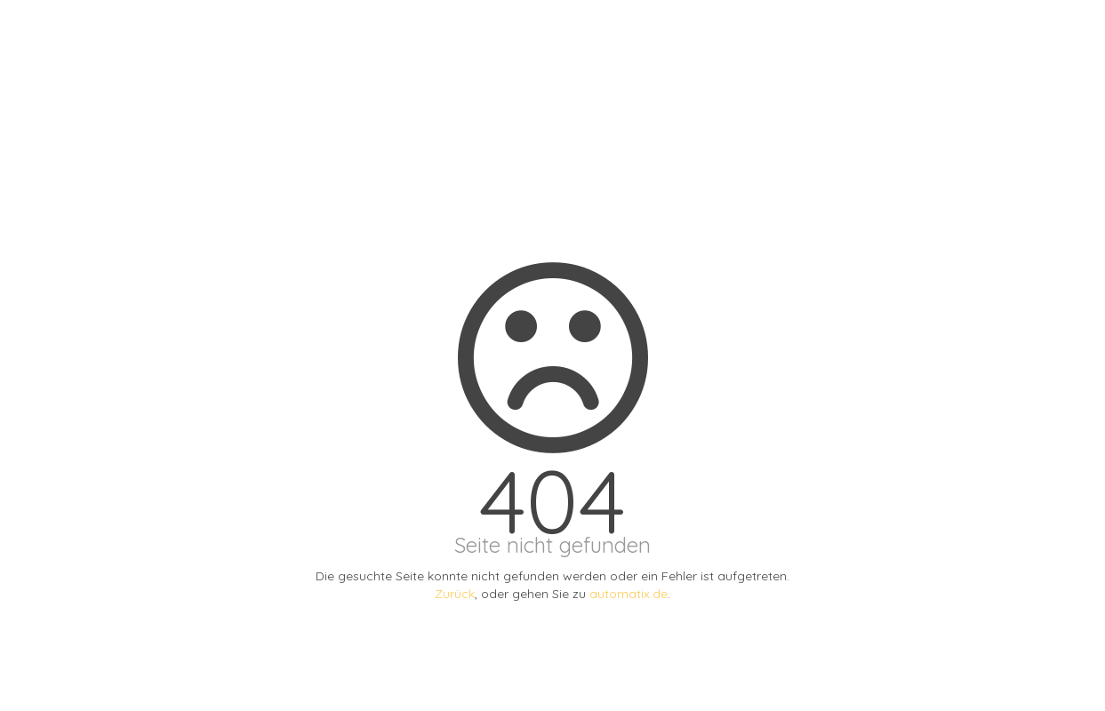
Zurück (455, 594)
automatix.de (628, 594)
